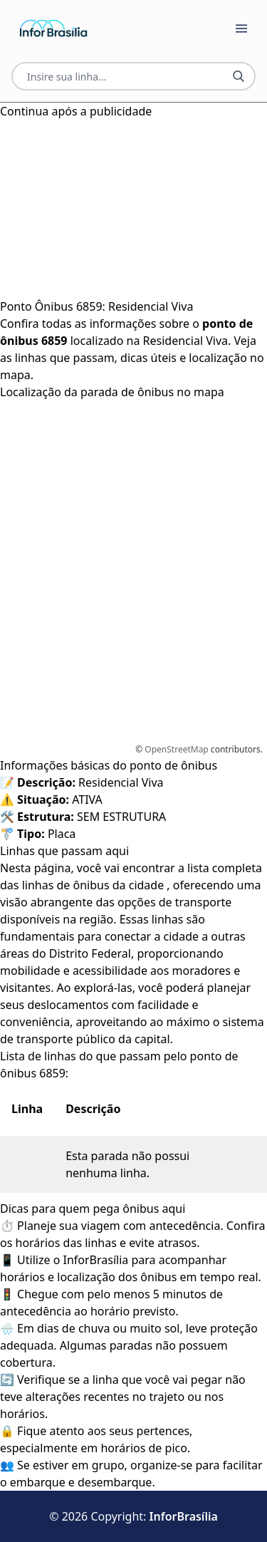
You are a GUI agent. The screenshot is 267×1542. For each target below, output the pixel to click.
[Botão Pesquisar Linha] (238, 76)
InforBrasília (184, 1516)
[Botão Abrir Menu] (241, 28)
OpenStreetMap (176, 749)
